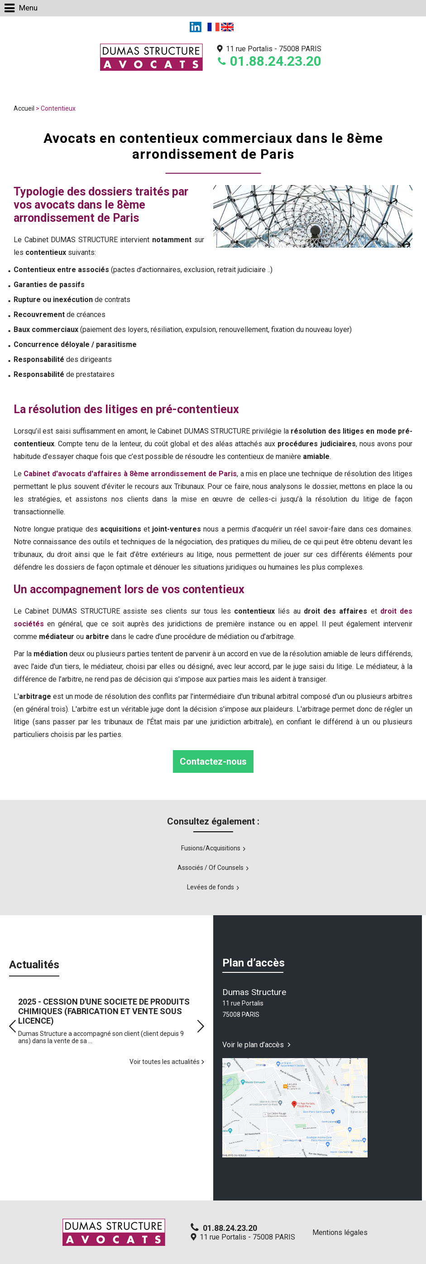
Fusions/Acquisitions (210, 848)
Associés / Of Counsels (210, 867)
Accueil (24, 108)
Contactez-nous (213, 761)
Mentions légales (340, 1232)
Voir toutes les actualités (164, 1061)
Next (200, 1026)
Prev (12, 1026)
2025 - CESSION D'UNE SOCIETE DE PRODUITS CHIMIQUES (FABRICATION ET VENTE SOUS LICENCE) (104, 1011)
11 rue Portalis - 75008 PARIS (247, 1237)
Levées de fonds (210, 887)
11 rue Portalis (273, 48)
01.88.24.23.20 (275, 61)
